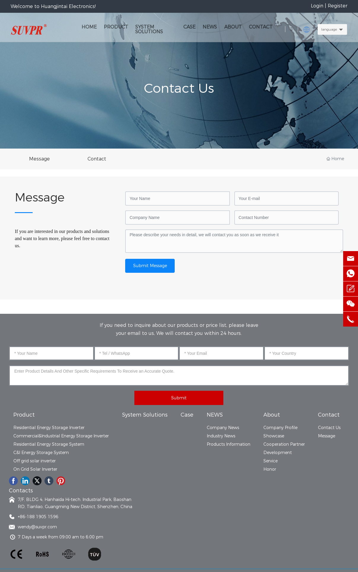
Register (337, 6)
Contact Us (179, 88)
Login (318, 6)
